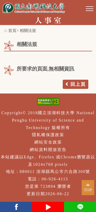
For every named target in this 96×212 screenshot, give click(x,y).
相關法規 (28, 30)
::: (5, 30)
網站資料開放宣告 (48, 149)
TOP (88, 190)
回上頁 (78, 84)
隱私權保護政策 (48, 135)
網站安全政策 (48, 142)
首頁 (12, 30)
